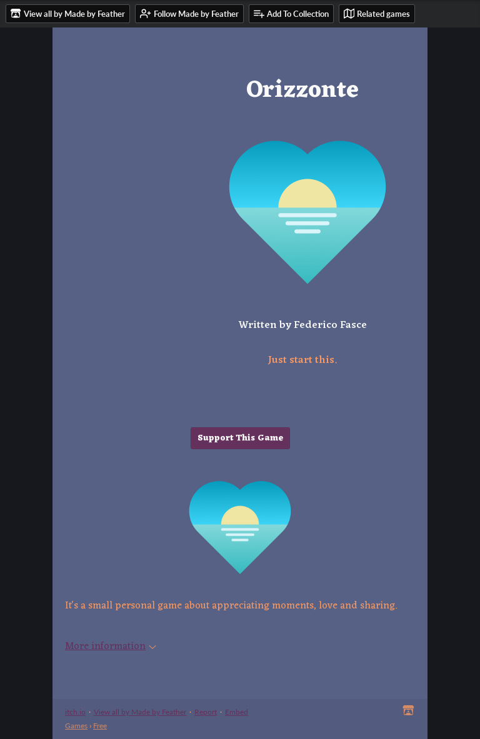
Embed (236, 712)
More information (110, 646)
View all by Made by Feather (140, 712)
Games (76, 725)
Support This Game (240, 438)
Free (100, 725)
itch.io (75, 712)
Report (205, 712)
